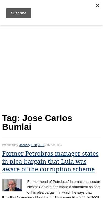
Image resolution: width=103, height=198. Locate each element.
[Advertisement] (51, 68)
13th (34, 145)
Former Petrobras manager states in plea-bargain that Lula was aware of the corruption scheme (50, 161)
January (25, 145)
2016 (41, 145)
